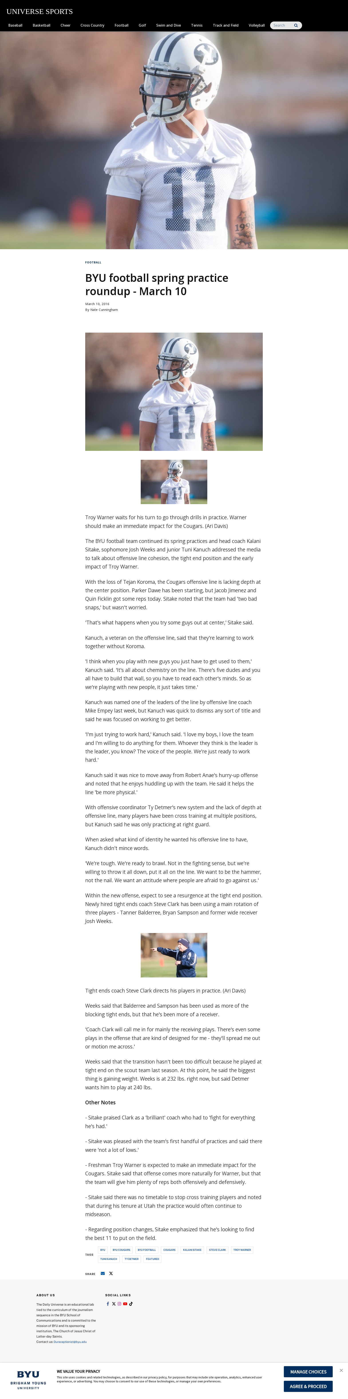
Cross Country (92, 25)
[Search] (286, 25)
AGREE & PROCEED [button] (308, 1386)
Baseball (15, 25)
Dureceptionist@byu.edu (71, 1342)
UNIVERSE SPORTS (39, 11)
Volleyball (257, 25)
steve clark (217, 1249)
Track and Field (226, 25)
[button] (340, 1370)
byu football (147, 1249)
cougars (169, 1249)
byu (102, 1249)
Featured (152, 1258)
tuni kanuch (108, 1258)
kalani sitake (192, 1249)
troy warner (242, 1249)
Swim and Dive (168, 25)
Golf (142, 25)
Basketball (41, 25)
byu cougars (121, 1249)
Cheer (65, 25)
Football (122, 25)
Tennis (197, 25)
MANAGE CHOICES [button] (308, 1372)
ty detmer (131, 1258)
